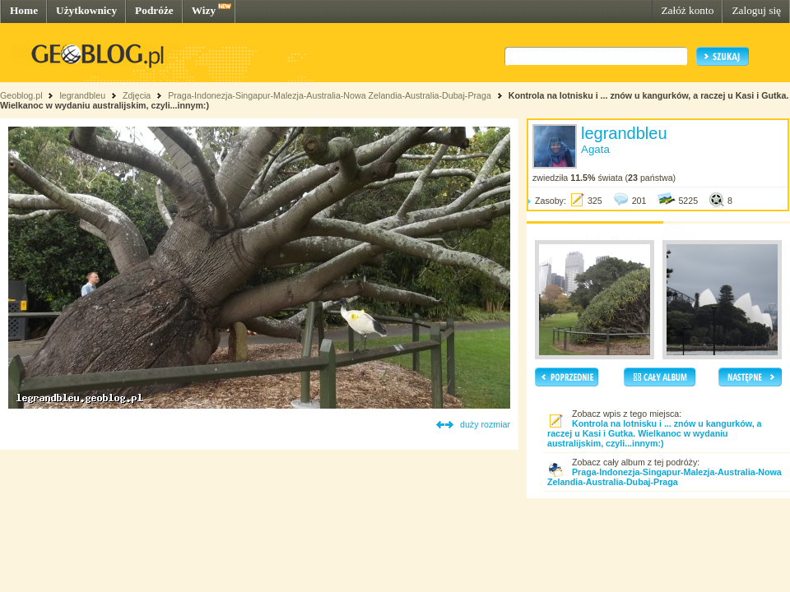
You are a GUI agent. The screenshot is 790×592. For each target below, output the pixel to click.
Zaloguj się (756, 10)
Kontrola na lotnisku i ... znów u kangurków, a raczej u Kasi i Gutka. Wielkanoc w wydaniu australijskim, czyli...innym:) (654, 433)
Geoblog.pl (21, 95)
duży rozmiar (485, 424)
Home (24, 10)
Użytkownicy (86, 10)
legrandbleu (82, 95)
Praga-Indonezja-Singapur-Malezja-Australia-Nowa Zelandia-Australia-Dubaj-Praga (329, 95)
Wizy (204, 10)
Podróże (154, 10)
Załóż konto (687, 10)
